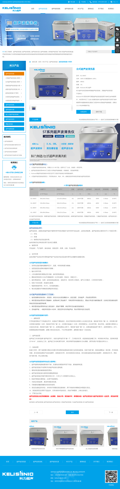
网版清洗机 (9, 124)
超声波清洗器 (43, 8)
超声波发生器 (69, 8)
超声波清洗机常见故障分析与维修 (13, 155)
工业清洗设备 (15, 54)
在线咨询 (83, 112)
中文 (114, 2)
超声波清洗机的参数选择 (11, 148)
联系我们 (111, 8)
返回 (72, 412)
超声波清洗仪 (56, 402)
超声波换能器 (10, 129)
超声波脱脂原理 (9, 141)
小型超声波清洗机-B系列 (12, 78)
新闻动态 (91, 8)
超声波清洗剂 (10, 119)
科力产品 (80, 8)
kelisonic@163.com (60, 478)
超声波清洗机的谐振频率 (11, 151)
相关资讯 (7, 137)
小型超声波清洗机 (66, 51)
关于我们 (101, 8)
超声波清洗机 (56, 8)
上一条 (36, 412)
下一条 (111, 412)
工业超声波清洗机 (77, 402)
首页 (32, 8)
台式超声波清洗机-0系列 (12, 82)
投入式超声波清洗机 (12, 114)
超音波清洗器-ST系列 (11, 93)
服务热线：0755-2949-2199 (99, 2)
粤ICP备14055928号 (79, 472)
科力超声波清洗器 (88, 402)
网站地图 (72, 2)
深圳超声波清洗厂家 (54, 51)
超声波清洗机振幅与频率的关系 (13, 145)
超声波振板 (44, 51)
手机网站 (83, 2)
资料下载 (99, 112)
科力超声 (88, 87)
